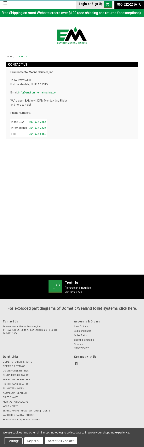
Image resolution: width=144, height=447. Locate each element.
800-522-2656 (129, 4)
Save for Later (81, 326)
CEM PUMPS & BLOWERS (16, 375)
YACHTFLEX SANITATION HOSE (19, 415)
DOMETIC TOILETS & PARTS (17, 361)
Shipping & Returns (84, 339)
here (132, 308)
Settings (13, 441)
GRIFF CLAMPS (10, 397)
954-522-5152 (37, 133)
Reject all (33, 441)
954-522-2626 (37, 127)
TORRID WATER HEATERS (16, 379)
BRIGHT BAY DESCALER (15, 384)
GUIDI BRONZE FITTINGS (16, 370)
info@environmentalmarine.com (38, 92)
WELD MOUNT (10, 406)
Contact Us (21, 56)
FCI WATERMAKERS (13, 388)
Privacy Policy (81, 347)
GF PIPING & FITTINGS (14, 366)
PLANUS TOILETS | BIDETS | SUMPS (21, 419)
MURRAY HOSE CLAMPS (15, 401)
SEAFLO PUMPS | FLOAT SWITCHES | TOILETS (26, 410)
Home (9, 56)
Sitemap (78, 344)
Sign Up (97, 4)
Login (83, 4)
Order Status (81, 335)
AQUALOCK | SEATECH (15, 393)
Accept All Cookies (61, 441)
